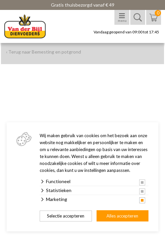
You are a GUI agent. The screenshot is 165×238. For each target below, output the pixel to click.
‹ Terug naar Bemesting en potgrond (43, 52)
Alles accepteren (122, 215)
